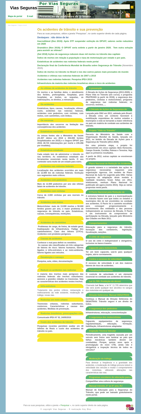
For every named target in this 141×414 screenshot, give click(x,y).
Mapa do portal (15, 16)
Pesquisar (65, 405)
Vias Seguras (23, 7)
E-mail (30, 16)
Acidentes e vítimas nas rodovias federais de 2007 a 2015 (66, 75)
